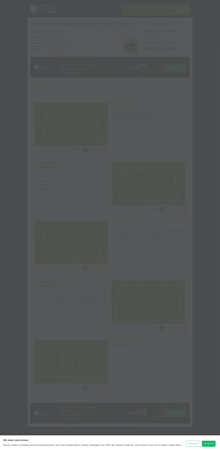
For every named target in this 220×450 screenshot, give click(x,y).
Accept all (208, 443)
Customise (193, 443)
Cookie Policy (174, 445)
